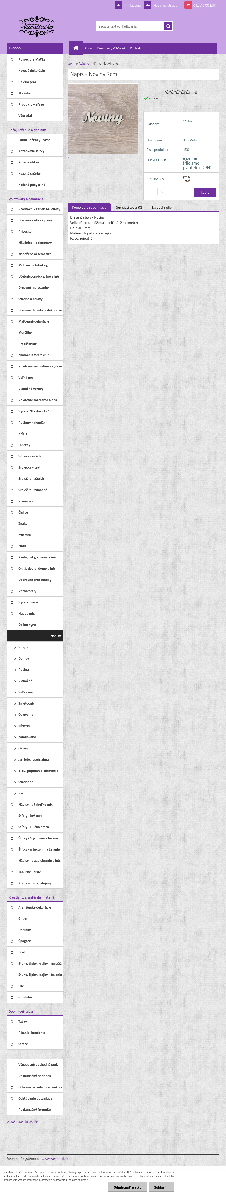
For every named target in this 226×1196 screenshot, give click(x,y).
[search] (168, 26)
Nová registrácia (165, 5)
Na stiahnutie (162, 207)
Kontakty (136, 48)
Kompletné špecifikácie (89, 207)
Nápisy (84, 63)
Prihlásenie (132, 5)
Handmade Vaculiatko (22, 1121)
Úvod (71, 63)
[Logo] (37, 26)
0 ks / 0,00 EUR (204, 5)
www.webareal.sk (55, 1158)
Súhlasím (161, 1187)
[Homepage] (78, 48)
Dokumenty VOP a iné (111, 48)
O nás (88, 48)
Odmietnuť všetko (127, 1187)
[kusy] (152, 191)
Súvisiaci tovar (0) (129, 207)
